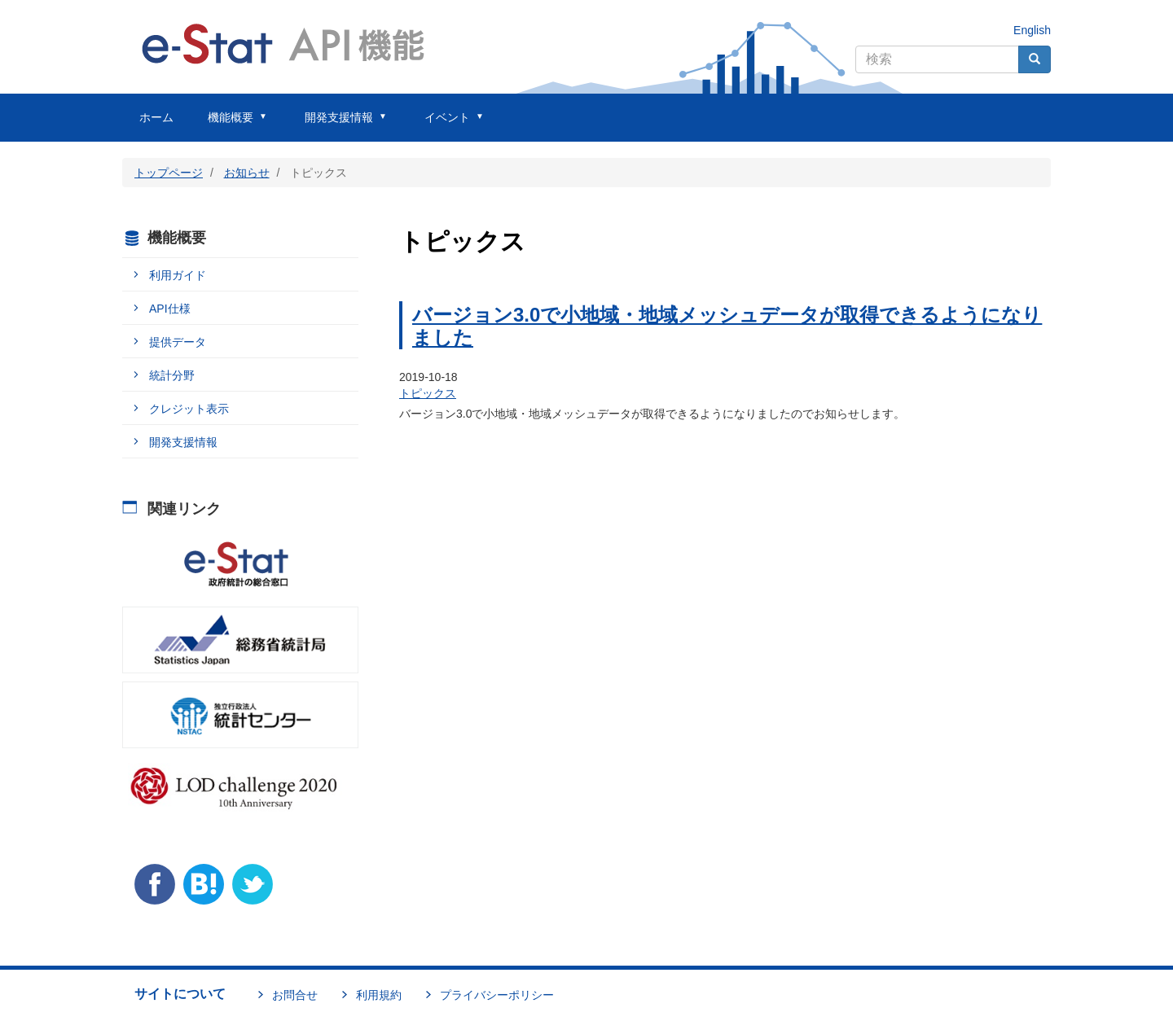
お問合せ (295, 995)
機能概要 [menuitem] (230, 126)
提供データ (177, 341)
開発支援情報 (183, 442)
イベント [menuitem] (447, 126)
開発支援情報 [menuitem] (339, 126)
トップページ (168, 172)
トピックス (427, 393)
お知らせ (247, 172)
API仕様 (170, 308)
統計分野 (172, 375)
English (1032, 30)
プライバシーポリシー (497, 995)
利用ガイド (177, 275)
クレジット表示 (189, 408)
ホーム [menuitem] (156, 117)
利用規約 (379, 995)
